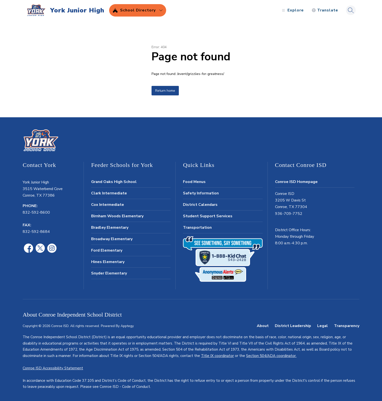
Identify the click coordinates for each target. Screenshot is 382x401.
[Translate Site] (325, 10)
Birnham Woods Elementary (117, 216)
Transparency (346, 325)
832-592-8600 (36, 212)
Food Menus (194, 181)
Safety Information (201, 193)
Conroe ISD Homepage (296, 181)
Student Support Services (207, 216)
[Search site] (351, 10)
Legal (322, 325)
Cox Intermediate (107, 204)
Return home (165, 90)
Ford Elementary (106, 250)
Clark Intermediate (109, 193)
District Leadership (293, 325)
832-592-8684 (36, 231)
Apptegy (127, 326)
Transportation (197, 227)
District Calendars (200, 204)
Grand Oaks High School (114, 181)
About (263, 325)
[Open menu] (292, 10)
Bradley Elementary (109, 227)
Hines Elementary (107, 261)
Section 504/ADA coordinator (271, 355)
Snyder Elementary (109, 273)
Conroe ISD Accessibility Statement (53, 368)
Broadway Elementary (112, 239)
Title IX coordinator (217, 355)
